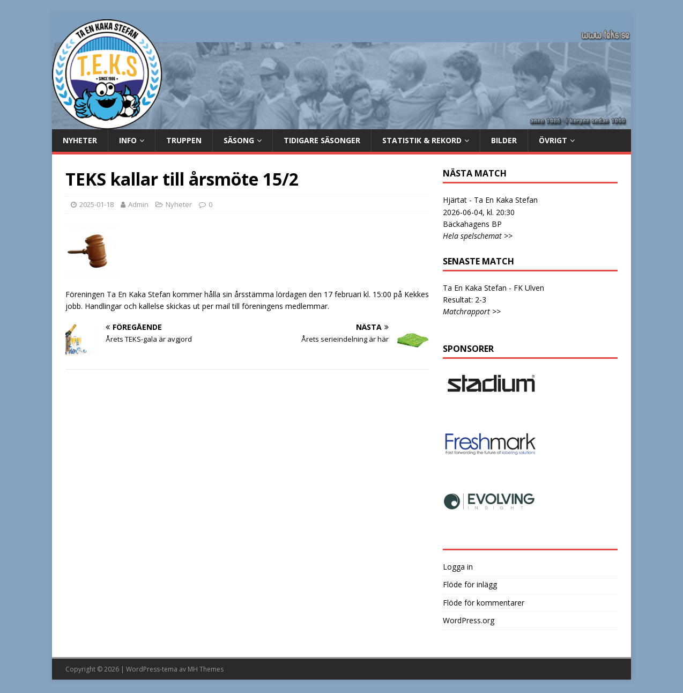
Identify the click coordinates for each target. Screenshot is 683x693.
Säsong (239, 140)
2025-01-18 (96, 204)
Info (128, 140)
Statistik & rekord (422, 140)
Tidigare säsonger (322, 140)
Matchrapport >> (472, 311)
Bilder (504, 140)
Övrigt (553, 140)
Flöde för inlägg (470, 584)
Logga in (458, 567)
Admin (138, 204)
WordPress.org (468, 620)
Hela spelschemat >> (478, 236)
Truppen (184, 140)
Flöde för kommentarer (483, 603)
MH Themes (206, 669)
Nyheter (80, 140)
